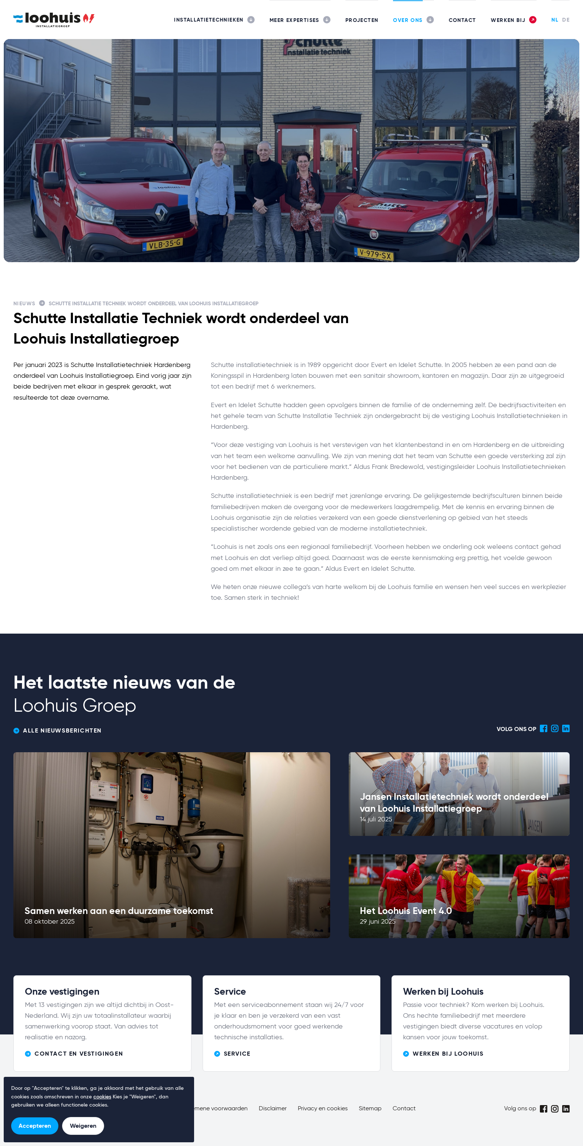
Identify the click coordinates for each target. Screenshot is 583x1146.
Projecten (362, 20)
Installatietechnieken (208, 19)
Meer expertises (294, 20)
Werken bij (508, 20)
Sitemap (370, 1109)
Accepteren (35, 1126)
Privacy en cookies (323, 1109)
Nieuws (24, 303)
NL (554, 19)
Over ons (407, 20)
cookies (102, 1097)
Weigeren (83, 1126)
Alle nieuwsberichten (57, 731)
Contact (462, 20)
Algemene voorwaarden (215, 1109)
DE (566, 19)
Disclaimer (273, 1109)
